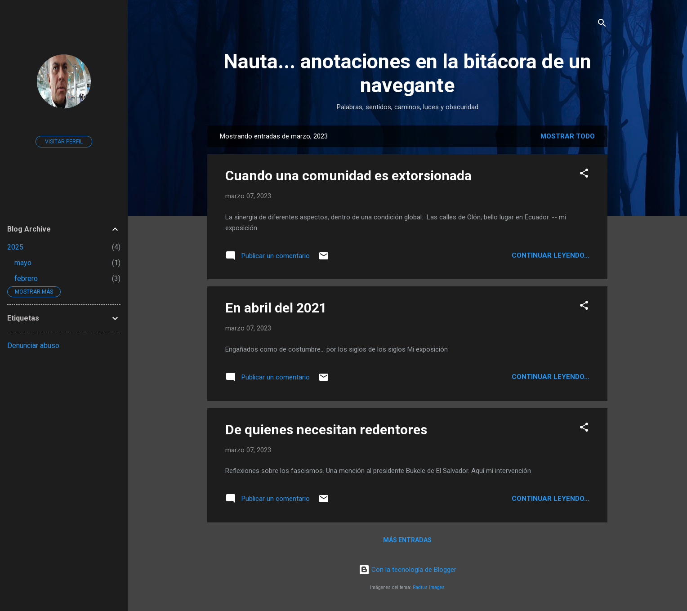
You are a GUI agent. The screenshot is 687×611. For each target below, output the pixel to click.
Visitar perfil (64, 141)
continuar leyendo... (550, 255)
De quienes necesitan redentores (326, 429)
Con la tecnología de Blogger (407, 570)
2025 (15, 247)
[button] (584, 175)
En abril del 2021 (276, 308)
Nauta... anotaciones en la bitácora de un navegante (407, 73)
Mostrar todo (567, 136)
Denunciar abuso (33, 345)
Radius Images (429, 587)
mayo (22, 263)
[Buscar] (602, 24)
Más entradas (407, 540)
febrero (26, 278)
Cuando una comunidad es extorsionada (348, 175)
